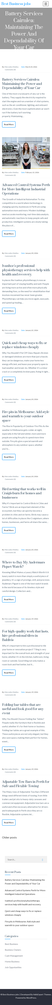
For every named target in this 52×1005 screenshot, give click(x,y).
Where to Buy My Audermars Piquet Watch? (23, 564)
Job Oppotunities (13, 967)
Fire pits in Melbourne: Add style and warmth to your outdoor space (25, 416)
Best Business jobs (16, 4)
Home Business (12, 961)
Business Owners (13, 949)
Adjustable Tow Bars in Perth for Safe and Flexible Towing (25, 784)
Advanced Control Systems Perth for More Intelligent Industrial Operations (26, 189)
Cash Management (14, 955)
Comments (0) (10, 70)
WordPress (31, 998)
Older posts (9, 837)
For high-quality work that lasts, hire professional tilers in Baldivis (25, 635)
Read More (9, 124)
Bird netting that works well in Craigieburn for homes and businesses (24, 493)
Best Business (11, 944)
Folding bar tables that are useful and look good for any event (23, 709)
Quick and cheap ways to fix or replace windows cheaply (24, 345)
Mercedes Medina (11, 67)
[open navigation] (46, 3)
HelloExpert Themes (42, 994)
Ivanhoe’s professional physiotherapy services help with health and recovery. (26, 270)
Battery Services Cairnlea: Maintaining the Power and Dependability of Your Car (22, 84)
